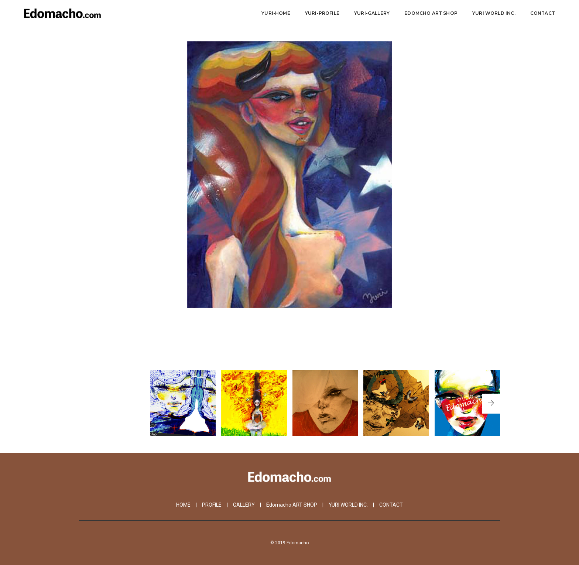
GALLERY (244, 505)
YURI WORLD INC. (348, 505)
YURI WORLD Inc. (493, 13)
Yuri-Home (275, 13)
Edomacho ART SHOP (291, 505)
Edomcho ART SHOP (431, 13)
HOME (183, 505)
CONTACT (542, 13)
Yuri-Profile (322, 13)
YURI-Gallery (372, 13)
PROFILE (212, 505)
